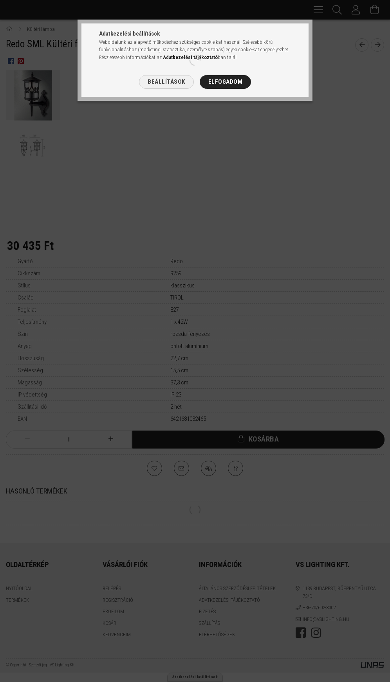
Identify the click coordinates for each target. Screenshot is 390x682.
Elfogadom (225, 81)
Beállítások (166, 81)
